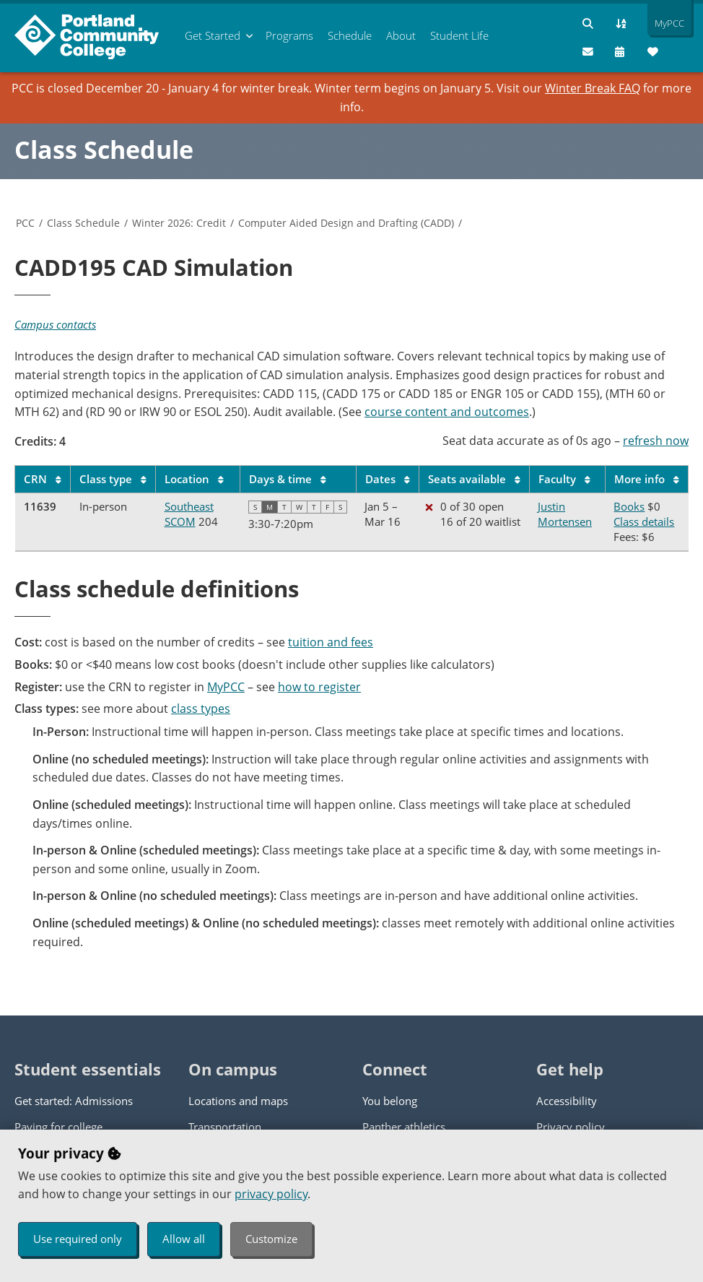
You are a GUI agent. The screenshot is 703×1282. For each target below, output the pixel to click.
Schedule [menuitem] (350, 35)
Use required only (77, 1238)
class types (200, 708)
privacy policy (271, 1194)
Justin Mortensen (565, 514)
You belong (389, 1100)
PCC (25, 223)
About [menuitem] (401, 35)
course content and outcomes (446, 412)
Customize (271, 1238)
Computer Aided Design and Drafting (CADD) (346, 223)
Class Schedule (103, 149)
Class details (644, 521)
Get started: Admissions (73, 1100)
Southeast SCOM (189, 514)
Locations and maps (238, 1100)
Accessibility (566, 1100)
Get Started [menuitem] (212, 35)
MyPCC (226, 687)
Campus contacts (55, 324)
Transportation (224, 1126)
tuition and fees (330, 642)
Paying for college (58, 1126)
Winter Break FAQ (592, 88)
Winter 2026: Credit (179, 223)
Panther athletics (403, 1126)
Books (629, 506)
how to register (319, 687)
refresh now (656, 441)
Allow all (183, 1238)
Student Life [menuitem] (459, 35)
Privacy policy (570, 1126)
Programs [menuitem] (289, 35)
